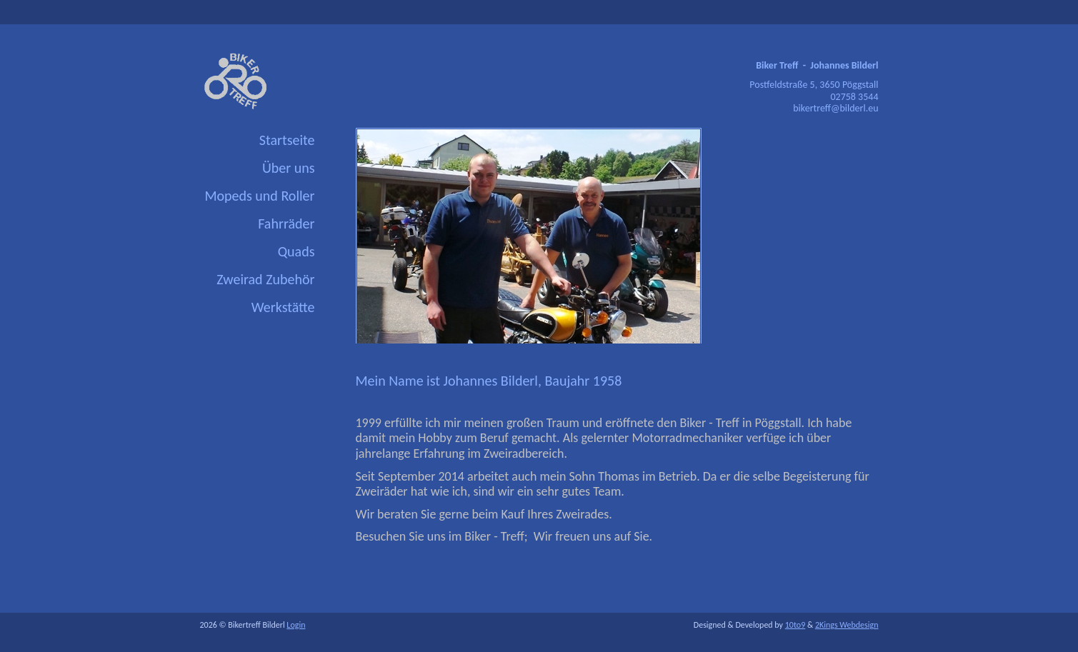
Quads (296, 251)
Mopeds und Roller (259, 195)
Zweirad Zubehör (265, 279)
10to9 (795, 625)
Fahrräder (286, 223)
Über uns (288, 167)
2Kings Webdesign (847, 625)
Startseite (287, 140)
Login (295, 625)
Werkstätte (283, 307)
